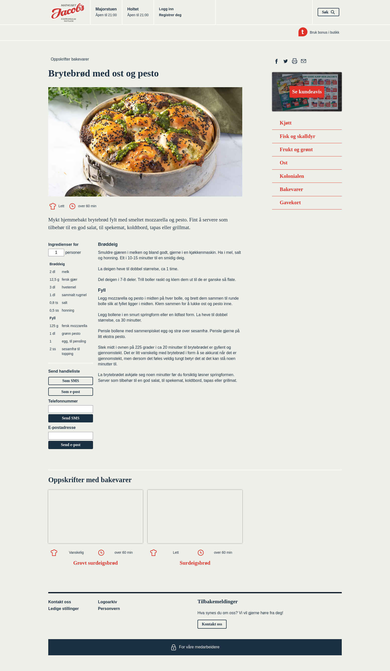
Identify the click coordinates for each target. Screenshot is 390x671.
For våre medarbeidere (195, 647)
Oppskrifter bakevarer (70, 59)
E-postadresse (62, 427)
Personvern (109, 608)
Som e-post (70, 392)
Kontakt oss (59, 602)
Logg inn (166, 9)
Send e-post (71, 445)
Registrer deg (170, 15)
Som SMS (70, 381)
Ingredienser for (63, 244)
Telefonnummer (63, 401)
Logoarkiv (107, 602)
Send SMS (71, 418)
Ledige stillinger (63, 608)
